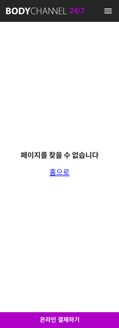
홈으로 (59, 172)
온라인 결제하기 (60, 320)
